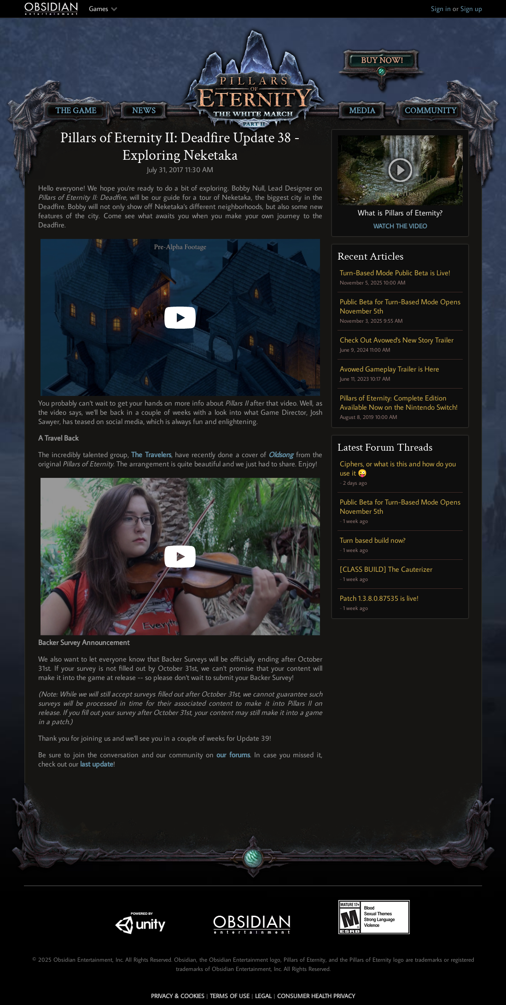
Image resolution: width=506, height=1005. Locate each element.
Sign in (441, 8)
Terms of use (230, 995)
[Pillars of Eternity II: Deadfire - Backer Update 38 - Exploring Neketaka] (180, 317)
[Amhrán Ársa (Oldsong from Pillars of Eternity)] (180, 556)
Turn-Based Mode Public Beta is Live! (395, 272)
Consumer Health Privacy (316, 995)
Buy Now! (382, 60)
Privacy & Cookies (177, 995)
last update (96, 763)
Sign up (471, 8)
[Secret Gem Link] (253, 858)
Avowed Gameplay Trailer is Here (389, 368)
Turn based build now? (373, 540)
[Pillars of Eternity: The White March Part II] (253, 80)
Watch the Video (400, 226)
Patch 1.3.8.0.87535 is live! (379, 598)
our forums (233, 754)
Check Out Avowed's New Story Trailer (397, 339)
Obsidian (52, 8)
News (144, 110)
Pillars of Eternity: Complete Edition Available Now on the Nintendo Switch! (399, 402)
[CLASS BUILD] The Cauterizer (386, 569)
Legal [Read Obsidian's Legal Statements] (263, 995)
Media (362, 110)
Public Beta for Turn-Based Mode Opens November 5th (400, 306)
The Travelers (151, 454)
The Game (75, 110)
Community (430, 110)
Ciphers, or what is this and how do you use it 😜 (398, 468)
